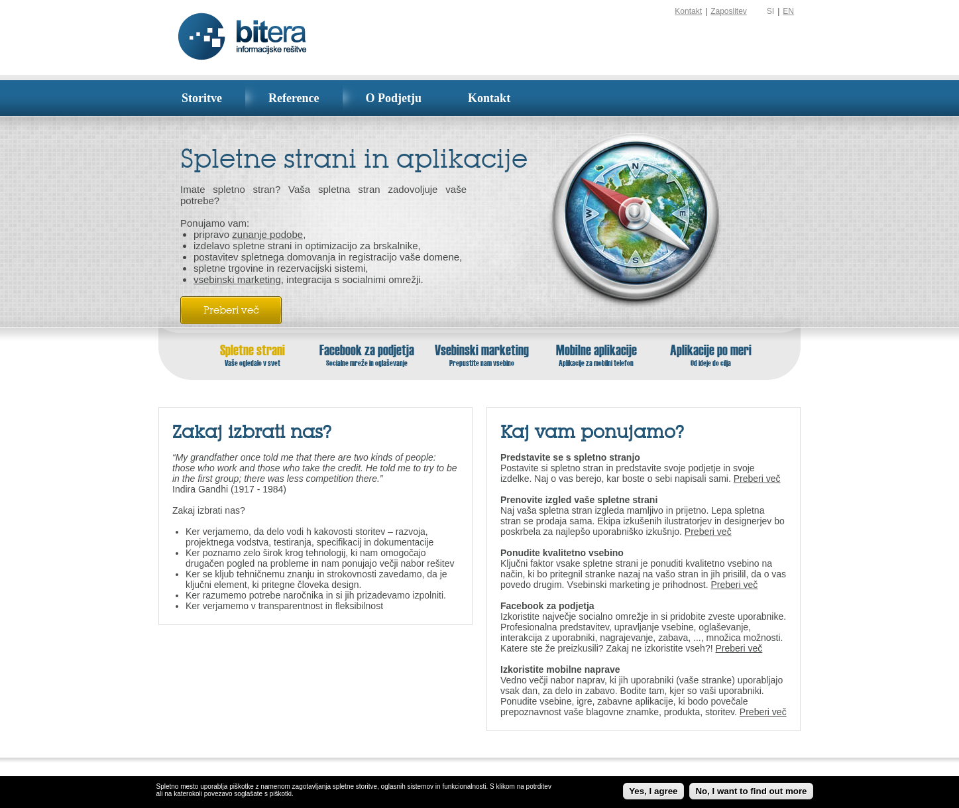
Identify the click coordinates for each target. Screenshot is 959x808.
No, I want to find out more (751, 791)
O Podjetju (394, 98)
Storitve (202, 98)
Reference (293, 98)
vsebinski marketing (237, 279)
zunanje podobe (267, 234)
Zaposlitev (728, 11)
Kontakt (688, 11)
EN (788, 11)
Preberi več (231, 310)
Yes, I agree (653, 791)
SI (770, 11)
